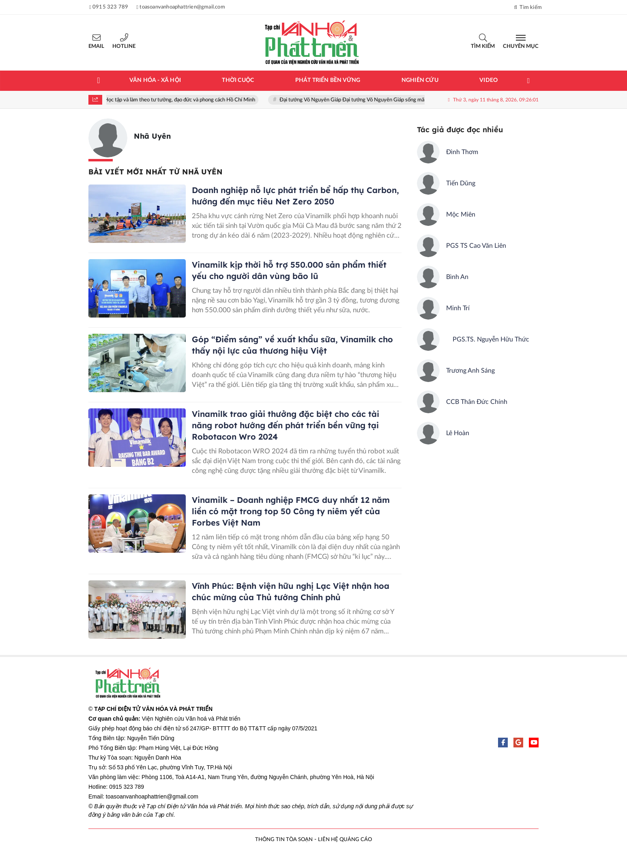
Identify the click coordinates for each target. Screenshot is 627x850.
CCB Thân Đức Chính (476, 402)
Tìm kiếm (483, 46)
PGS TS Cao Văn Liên (476, 246)
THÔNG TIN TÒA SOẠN (284, 839)
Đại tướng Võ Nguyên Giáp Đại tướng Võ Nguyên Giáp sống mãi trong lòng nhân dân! (379, 100)
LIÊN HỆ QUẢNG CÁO (345, 839)
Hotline (123, 46)
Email (96, 46)
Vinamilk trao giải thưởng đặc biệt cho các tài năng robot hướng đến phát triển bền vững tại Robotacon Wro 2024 (285, 425)
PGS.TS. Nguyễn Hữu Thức (487, 339)
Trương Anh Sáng (470, 370)
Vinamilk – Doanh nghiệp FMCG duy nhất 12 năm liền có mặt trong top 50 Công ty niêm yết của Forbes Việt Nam (291, 511)
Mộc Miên (460, 214)
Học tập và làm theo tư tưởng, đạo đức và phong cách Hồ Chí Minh (183, 100)
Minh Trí (458, 308)
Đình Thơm (462, 152)
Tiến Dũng (460, 183)
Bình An (457, 277)
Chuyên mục (521, 46)
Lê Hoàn (457, 433)
